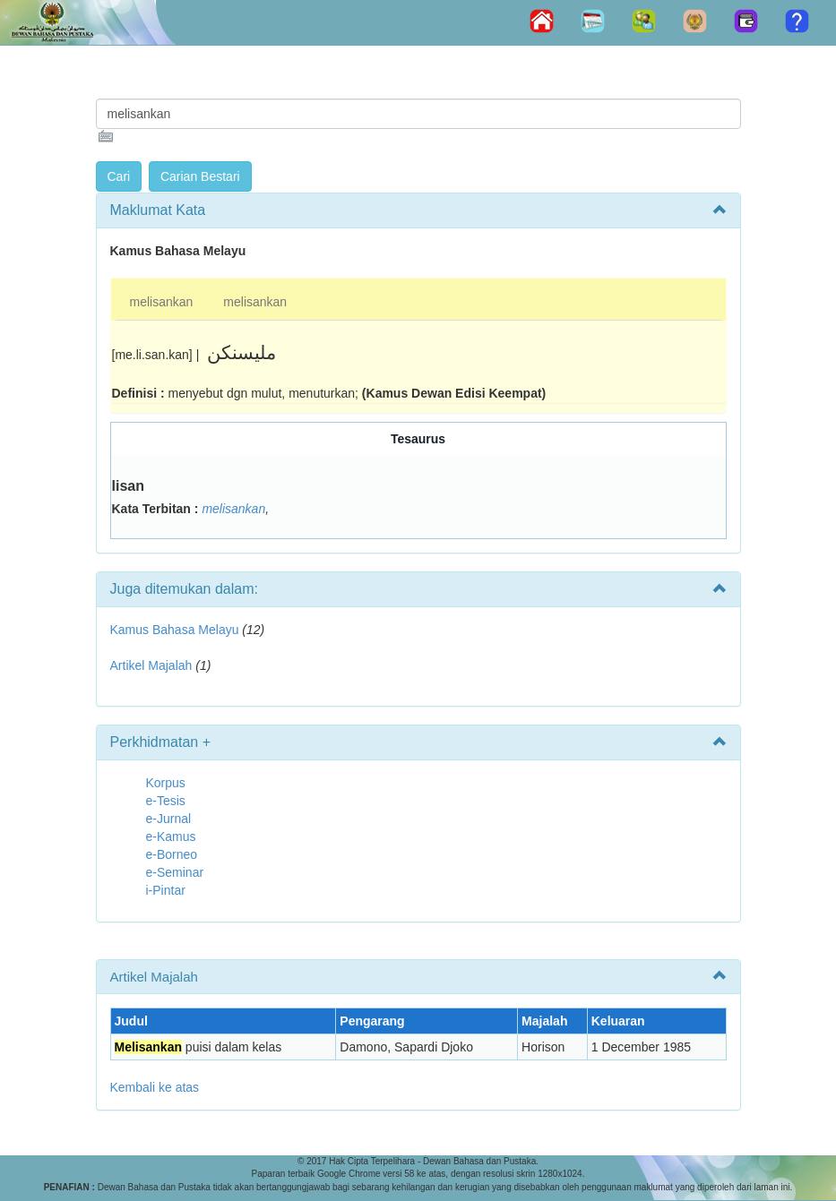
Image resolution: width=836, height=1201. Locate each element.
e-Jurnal (169, 818)
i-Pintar (165, 890)
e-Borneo (172, 854)
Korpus (165, 783)
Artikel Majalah (151, 665)
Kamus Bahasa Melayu (176, 629)
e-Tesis (165, 801)
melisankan (162, 302)
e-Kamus (171, 836)
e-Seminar (175, 872)
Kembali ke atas (155, 1087)
